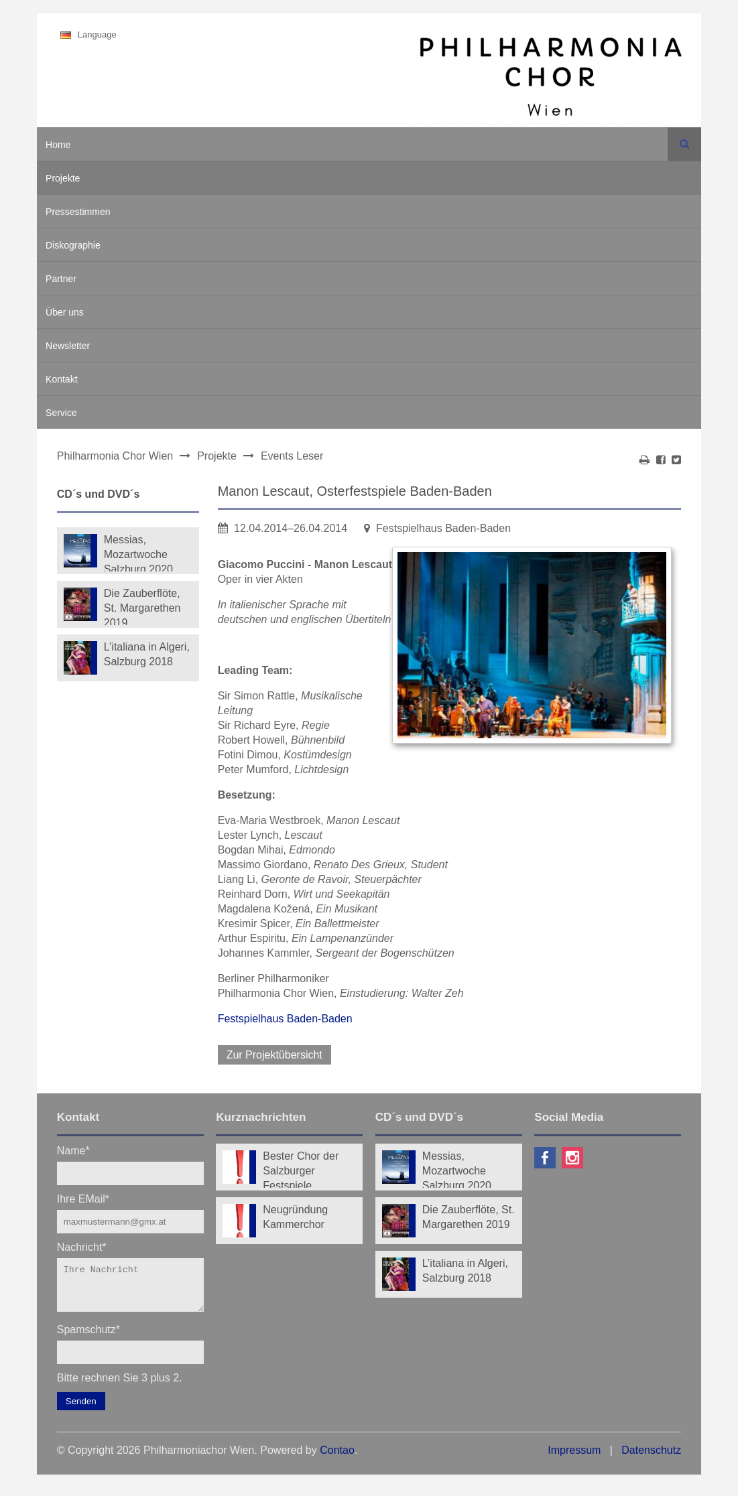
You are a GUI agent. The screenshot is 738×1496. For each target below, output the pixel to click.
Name (73, 1150)
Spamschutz (88, 1337)
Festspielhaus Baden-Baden (285, 1018)
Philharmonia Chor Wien (115, 456)
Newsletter (68, 345)
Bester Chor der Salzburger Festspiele (301, 1169)
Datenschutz (651, 1458)
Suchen (684, 144)
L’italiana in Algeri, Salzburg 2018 (147, 654)
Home (58, 144)
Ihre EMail (83, 1198)
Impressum (574, 1458)
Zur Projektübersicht (274, 1055)
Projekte (63, 178)
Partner (61, 278)
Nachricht (82, 1246)
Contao (337, 1458)
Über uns (65, 312)
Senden (81, 1409)
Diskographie (73, 245)
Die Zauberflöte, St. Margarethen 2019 (142, 606)
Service (61, 412)
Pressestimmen (78, 211)
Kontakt (61, 379)
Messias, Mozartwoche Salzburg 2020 (138, 552)
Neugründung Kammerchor (295, 1217)
